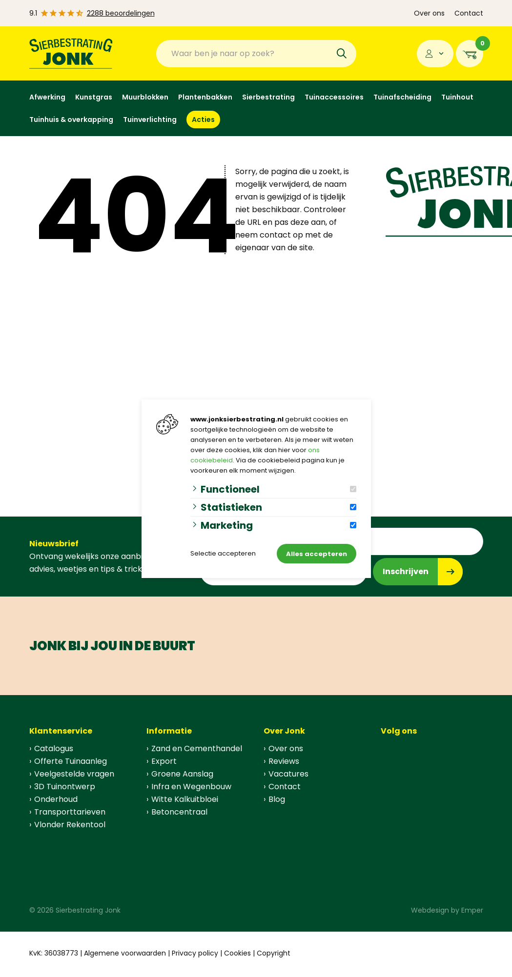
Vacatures (288, 773)
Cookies (237, 953)
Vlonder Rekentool (69, 824)
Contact (468, 13)
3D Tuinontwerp (64, 786)
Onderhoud (56, 799)
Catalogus (53, 748)
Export (164, 761)
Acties (203, 119)
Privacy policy (195, 953)
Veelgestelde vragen (74, 773)
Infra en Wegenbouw (191, 786)
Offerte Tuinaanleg (70, 761)
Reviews (283, 761)
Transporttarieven (69, 811)
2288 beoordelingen (121, 13)
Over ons (429, 13)
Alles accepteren (316, 553)
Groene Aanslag (182, 773)
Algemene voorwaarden (125, 953)
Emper (472, 910)
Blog (276, 799)
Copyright (273, 953)
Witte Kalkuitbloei (184, 799)
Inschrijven (406, 571)
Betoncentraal (179, 811)
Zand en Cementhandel (196, 748)
